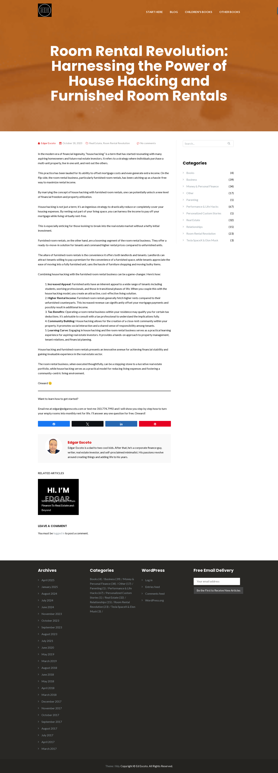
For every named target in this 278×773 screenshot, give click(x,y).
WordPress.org (154, 600)
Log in (148, 580)
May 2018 (47, 681)
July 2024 (47, 600)
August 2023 (49, 634)
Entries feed (152, 586)
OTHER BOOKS (229, 11)
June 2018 (47, 674)
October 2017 (50, 715)
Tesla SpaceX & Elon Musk (202, 240)
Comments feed (155, 593)
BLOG (174, 11)
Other (190, 193)
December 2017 (51, 701)
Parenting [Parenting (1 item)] (98, 588)
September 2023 (51, 627)
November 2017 (51, 708)
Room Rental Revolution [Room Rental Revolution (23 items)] (110, 604)
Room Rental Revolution (116, 143)
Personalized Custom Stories (203, 213)
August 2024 (49, 593)
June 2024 (47, 607)
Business (191, 179)
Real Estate (95, 143)
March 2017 (49, 748)
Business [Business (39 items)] (112, 579)
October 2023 (50, 620)
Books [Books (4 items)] (96, 579)
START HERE (154, 11)
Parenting (192, 199)
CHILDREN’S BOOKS (198, 11)
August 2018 (49, 667)
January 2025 (49, 586)
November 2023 (51, 613)
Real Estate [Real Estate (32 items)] (114, 597)
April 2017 (47, 742)
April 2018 (47, 688)
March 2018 (49, 694)
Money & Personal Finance (202, 186)
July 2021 (47, 640)
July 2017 (47, 735)
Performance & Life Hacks (202, 206)
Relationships (194, 226)
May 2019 (47, 654)
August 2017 (49, 728)
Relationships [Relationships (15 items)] (101, 602)
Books (190, 172)
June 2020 (47, 647)
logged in (59, 533)
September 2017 (51, 721)
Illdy (117, 766)
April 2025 (47, 580)
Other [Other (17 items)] (124, 583)
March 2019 (49, 661)
